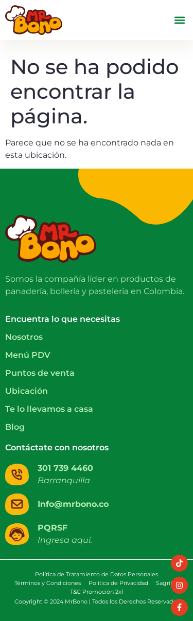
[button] (179, 20)
